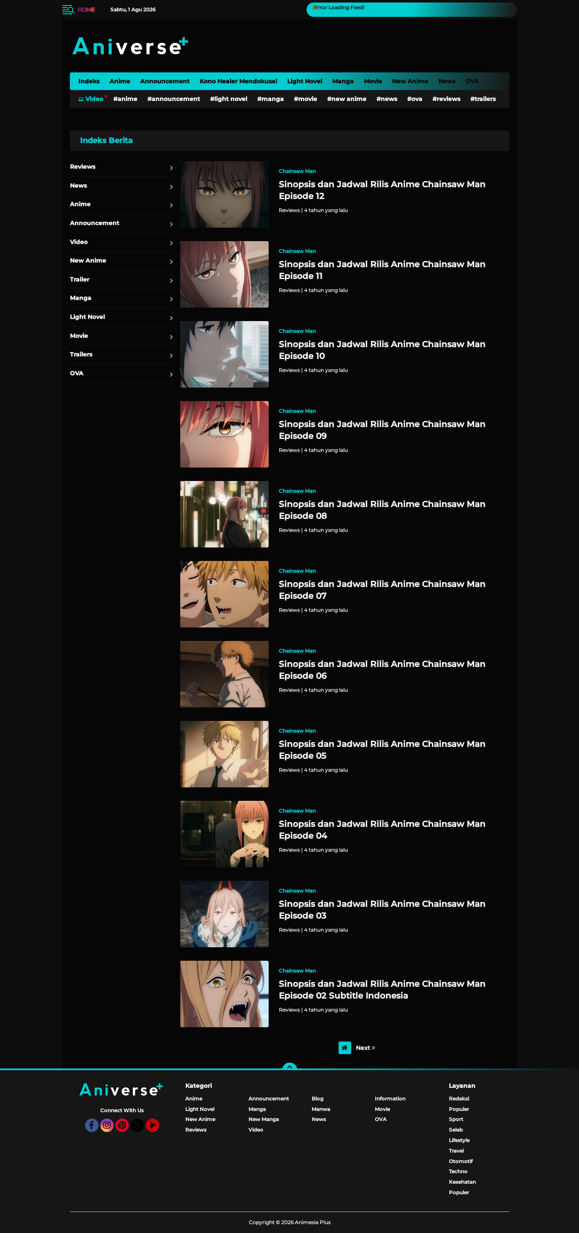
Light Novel (304, 81)
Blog (317, 1098)
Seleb (456, 1130)
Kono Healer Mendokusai (238, 81)
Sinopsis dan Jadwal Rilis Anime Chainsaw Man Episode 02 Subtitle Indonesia (382, 990)
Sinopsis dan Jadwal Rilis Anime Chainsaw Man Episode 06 (382, 670)
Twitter (141, 1129)
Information (390, 1098)
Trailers (485, 99)
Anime (119, 81)
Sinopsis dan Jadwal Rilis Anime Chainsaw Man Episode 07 (382, 590)
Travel (456, 1151)
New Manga (263, 1119)
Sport (456, 1119)
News (446, 81)
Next (365, 1048)
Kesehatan (462, 1182)
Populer (459, 1109)
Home (86, 9)
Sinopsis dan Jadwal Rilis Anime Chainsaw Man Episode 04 (382, 830)
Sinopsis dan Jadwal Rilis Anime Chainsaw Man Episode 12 (382, 190)
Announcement (164, 81)
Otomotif (460, 1161)
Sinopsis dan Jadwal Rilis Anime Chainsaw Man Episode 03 (382, 910)
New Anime (410, 81)
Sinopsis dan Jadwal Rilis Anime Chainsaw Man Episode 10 (382, 350)
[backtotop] (289, 1070)
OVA (472, 81)
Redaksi (459, 1098)
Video (94, 99)
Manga (343, 81)
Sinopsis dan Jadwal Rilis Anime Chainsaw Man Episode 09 (382, 430)
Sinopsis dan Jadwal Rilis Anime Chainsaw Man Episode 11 (382, 270)
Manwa (321, 1109)
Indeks (88, 81)
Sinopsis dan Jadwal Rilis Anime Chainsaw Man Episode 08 (382, 510)
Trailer (79, 279)
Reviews (448, 99)
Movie (373, 81)
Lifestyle (459, 1140)
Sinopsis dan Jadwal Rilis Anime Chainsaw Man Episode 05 (382, 750)
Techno (458, 1171)
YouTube (158, 1129)
